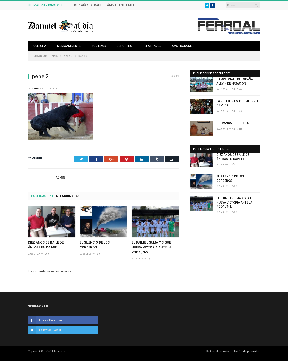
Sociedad (99, 46)
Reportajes (152, 46)
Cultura (39, 46)
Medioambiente (69, 46)
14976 (237, 111)
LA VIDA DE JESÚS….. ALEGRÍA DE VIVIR (237, 103)
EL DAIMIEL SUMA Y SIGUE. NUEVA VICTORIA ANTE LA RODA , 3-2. (152, 247)
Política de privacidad (247, 351)
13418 (237, 128)
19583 (237, 89)
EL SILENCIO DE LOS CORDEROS (230, 178)
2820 (175, 75)
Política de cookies (218, 351)
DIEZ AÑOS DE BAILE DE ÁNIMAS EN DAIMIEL (104, 5)
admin (37, 88)
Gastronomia (183, 46)
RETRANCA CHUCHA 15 (232, 123)
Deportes (124, 46)
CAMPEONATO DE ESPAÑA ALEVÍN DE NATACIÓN (234, 81)
